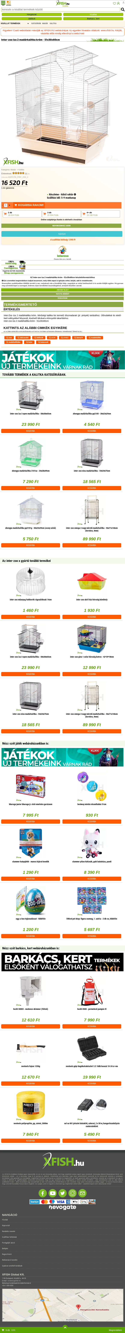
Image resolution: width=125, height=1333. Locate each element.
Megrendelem (115, 1330)
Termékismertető (20, 305)
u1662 (64, 337)
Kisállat (93, 14)
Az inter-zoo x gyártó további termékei (26, 561)
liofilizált (38, 337)
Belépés (5, 1248)
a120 (52, 337)
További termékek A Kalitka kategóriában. (34, 374)
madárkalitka (95, 337)
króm (29, 342)
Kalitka (21, 170)
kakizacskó (23, 337)
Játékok (31, 18)
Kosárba (30, 431)
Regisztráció (7, 1254)
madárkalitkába (13, 342)
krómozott (43, 342)
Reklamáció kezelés (9, 1260)
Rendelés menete (8, 1231)
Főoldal (5, 1220)
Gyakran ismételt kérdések (12, 1266)
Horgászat (32, 14)
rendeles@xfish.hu (14, 1281)
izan (9, 337)
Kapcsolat (6, 1225)
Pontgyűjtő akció (8, 1243)
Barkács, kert (93, 18)
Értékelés (12, 309)
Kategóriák (36, 23)
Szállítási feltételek (9, 1237)
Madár (13, 170)
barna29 (78, 337)
